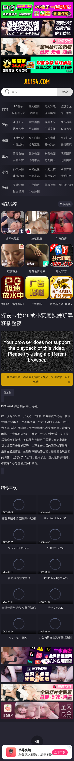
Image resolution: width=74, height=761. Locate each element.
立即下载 (59, 752)
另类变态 (66, 144)
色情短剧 (34, 191)
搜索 (65, 92)
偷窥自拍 (18, 153)
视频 (5, 125)
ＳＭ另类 (66, 129)
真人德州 (34, 106)
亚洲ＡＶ (18, 122)
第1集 (7, 392)
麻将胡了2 (18, 113)
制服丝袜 (18, 144)
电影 (5, 140)
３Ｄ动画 (66, 122)
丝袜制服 (34, 129)
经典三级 (34, 144)
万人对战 (50, 106)
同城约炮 (18, 185)
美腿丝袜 (18, 160)
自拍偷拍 (34, 122)
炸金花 (34, 113)
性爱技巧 (66, 176)
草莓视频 (50, 185)
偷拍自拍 (34, 138)
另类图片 (66, 160)
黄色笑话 (50, 176)
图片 (5, 156)
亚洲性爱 (18, 138)
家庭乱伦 (34, 169)
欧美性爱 (66, 138)
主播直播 (50, 129)
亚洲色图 (34, 153)
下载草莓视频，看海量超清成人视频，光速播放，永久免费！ (37, 379)
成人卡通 (50, 138)
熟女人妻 (18, 129)
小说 (5, 172)
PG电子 (18, 106)
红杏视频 (18, 191)
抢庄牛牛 (66, 113)
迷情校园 (18, 176)
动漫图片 (66, 153)
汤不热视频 (66, 185)
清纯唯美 (34, 160)
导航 (5, 187)
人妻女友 (50, 169)
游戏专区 (66, 106)
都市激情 (18, 169)
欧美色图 (50, 153)
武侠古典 (66, 169)
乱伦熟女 (50, 144)
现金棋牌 (50, 113)
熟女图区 (50, 160)
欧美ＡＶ (50, 122)
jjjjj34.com (37, 82)
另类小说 (34, 176)
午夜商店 (34, 185)
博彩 (5, 109)
